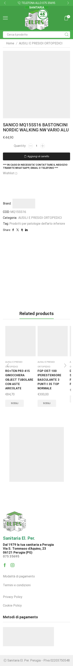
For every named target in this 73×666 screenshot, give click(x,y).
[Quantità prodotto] (36, 145)
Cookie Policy (12, 605)
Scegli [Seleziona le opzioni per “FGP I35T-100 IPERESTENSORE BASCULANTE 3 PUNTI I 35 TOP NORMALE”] (46, 403)
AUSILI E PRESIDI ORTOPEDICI (40, 43)
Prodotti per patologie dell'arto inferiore (37, 223)
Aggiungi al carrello (38, 156)
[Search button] (67, 34)
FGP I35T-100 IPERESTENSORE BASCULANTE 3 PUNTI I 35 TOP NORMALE (49, 379)
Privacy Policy (12, 597)
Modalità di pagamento (19, 576)
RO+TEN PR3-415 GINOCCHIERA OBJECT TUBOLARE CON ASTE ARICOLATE (19, 379)
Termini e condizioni (17, 585)
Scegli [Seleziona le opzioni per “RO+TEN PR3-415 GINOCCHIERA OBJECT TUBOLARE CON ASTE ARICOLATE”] (14, 403)
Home (10, 43)
